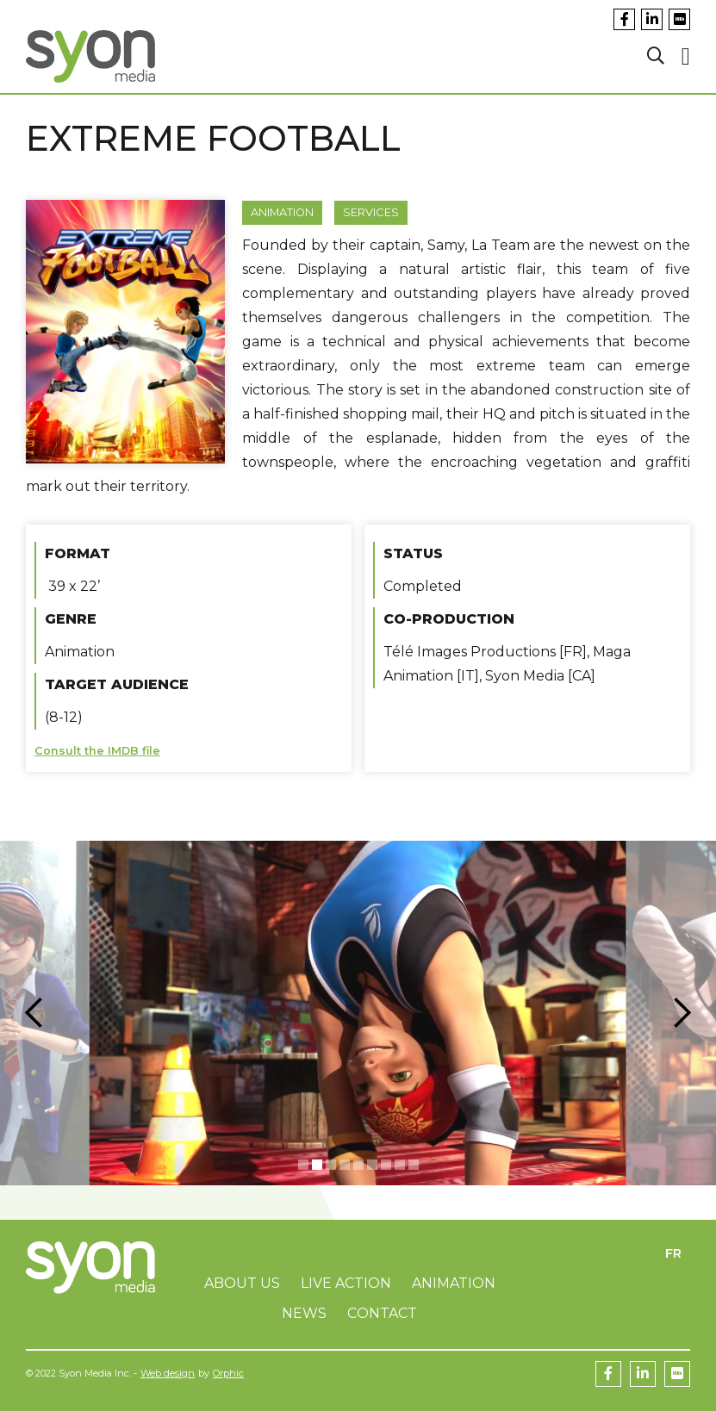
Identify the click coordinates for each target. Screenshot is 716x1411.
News (304, 1313)
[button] (34, 1013)
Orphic (228, 1373)
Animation (282, 212)
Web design (167, 1373)
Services (371, 212)
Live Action (346, 1283)
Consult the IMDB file (97, 750)
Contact (382, 1313)
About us (242, 1283)
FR (673, 1253)
